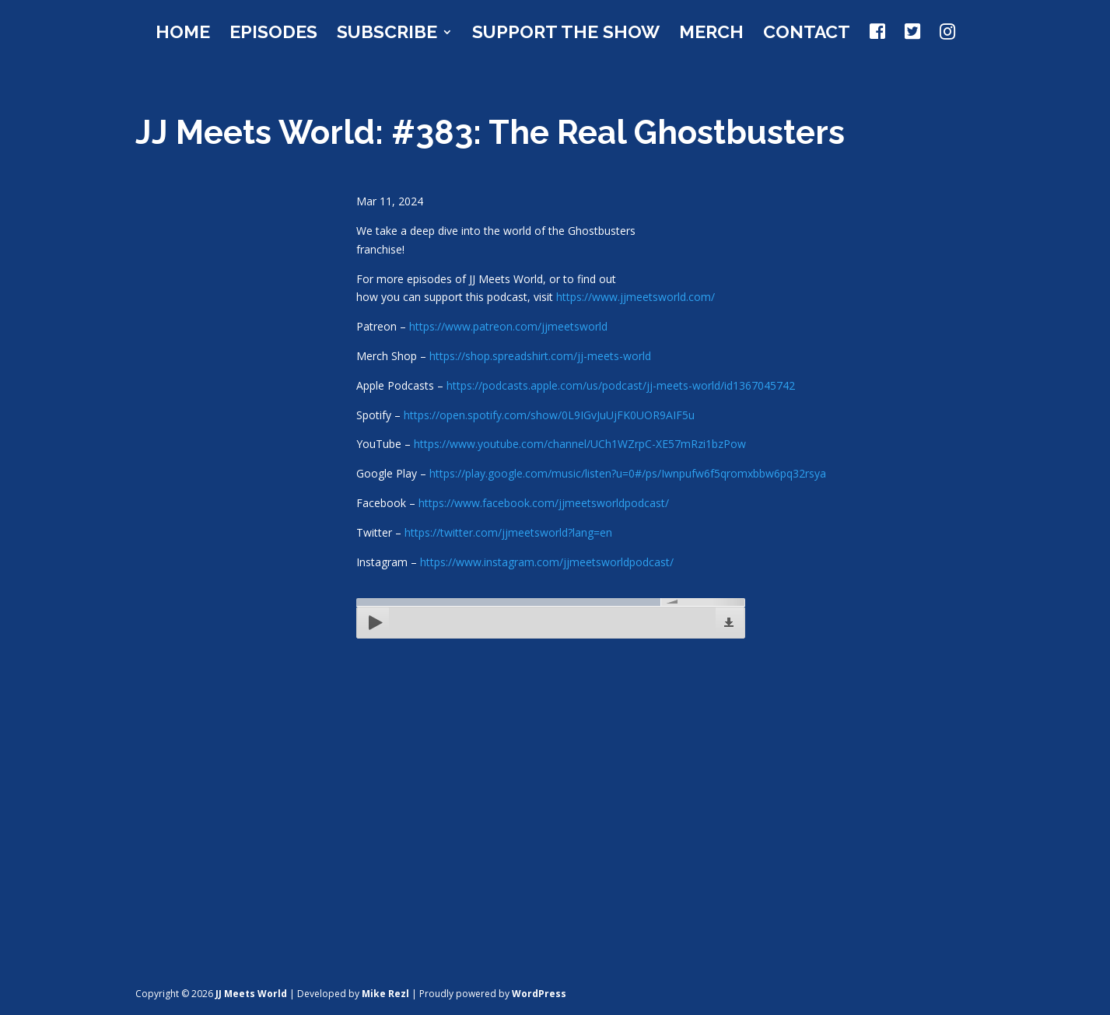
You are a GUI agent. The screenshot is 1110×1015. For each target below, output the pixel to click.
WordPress (539, 993)
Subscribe (387, 34)
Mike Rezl (385, 993)
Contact (806, 34)
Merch (711, 34)
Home (183, 34)
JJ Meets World (251, 993)
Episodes (273, 34)
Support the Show (566, 34)
